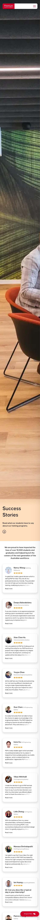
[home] (9, 6)
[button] (34, 6)
